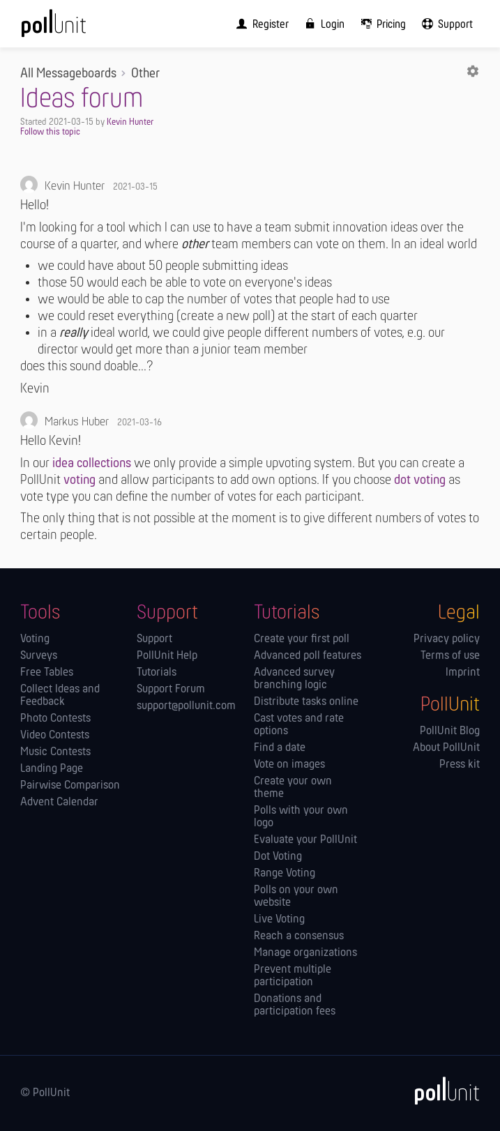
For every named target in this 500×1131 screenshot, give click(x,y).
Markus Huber (77, 422)
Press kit (459, 765)
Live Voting (279, 919)
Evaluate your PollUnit (305, 840)
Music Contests (55, 752)
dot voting (420, 480)
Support (154, 639)
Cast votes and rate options (299, 725)
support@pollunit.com (186, 706)
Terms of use (450, 656)
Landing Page (51, 769)
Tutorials (156, 673)
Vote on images (289, 765)
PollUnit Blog (450, 731)
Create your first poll (301, 639)
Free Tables (46, 673)
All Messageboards (68, 74)
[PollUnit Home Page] (72, 28)
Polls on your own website (296, 896)
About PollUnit (446, 748)
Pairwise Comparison (70, 786)
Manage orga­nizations (305, 953)
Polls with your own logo (301, 817)
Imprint (463, 673)
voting (79, 480)
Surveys (38, 656)
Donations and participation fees (294, 1005)
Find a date (279, 748)
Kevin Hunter (130, 122)
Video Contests (54, 735)
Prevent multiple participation (292, 976)
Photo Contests (55, 719)
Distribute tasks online (306, 702)
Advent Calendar (59, 802)
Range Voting (284, 873)
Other (145, 74)
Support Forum (171, 689)
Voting (35, 639)
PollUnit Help (167, 656)
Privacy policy (447, 639)
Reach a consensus (299, 936)
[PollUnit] (441, 1090)
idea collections (91, 464)
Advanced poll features (307, 656)
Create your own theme (293, 787)
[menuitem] (259, 23)
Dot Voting (278, 857)
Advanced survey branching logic (294, 679)
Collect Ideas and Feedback (60, 695)
